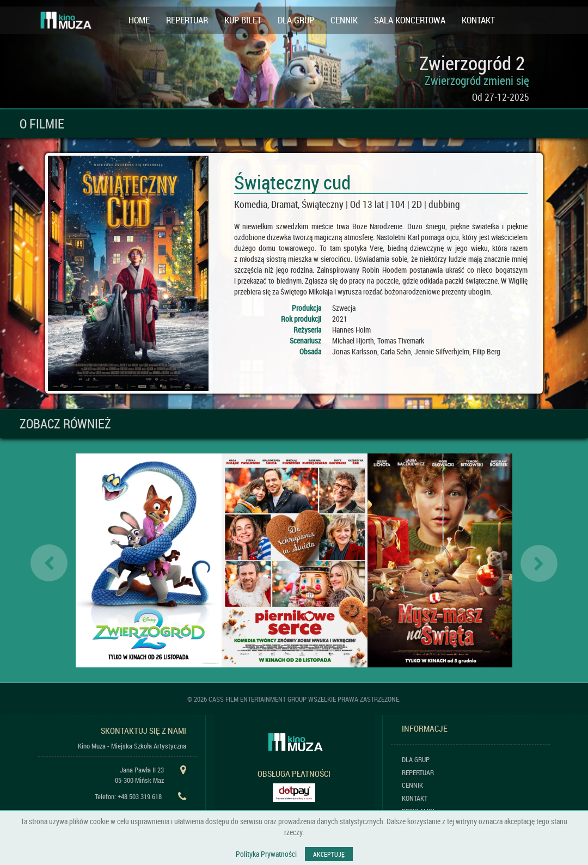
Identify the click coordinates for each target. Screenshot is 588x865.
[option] (149, 560)
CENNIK (344, 20)
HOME (139, 20)
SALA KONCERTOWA (409, 20)
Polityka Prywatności (266, 854)
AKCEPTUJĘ (329, 854)
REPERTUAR (187, 20)
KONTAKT (478, 20)
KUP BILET (242, 20)
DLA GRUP (296, 20)
